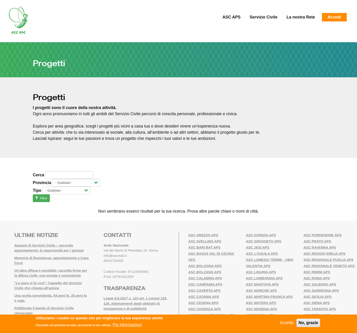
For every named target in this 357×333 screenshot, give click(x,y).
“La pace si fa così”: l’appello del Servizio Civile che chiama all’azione (48, 285)
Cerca (38, 175)
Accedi (334, 17)
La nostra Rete (301, 17)
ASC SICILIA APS (317, 297)
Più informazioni (127, 325)
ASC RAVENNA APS (319, 247)
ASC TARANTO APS (319, 309)
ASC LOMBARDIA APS (264, 278)
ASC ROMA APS (316, 278)
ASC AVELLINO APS (204, 241)
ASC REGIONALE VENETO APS (329, 266)
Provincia (42, 182)
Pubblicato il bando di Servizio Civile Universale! (44, 310)
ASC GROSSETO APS (263, 241)
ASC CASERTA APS (204, 290)
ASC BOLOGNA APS (205, 266)
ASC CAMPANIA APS (205, 284)
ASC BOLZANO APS (204, 272)
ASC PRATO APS (317, 241)
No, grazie (308, 322)
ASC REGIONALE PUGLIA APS (328, 260)
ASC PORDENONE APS (322, 235)
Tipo (37, 190)
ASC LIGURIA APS (261, 272)
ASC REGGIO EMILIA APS (324, 253)
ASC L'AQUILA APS (262, 253)
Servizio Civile (263, 17)
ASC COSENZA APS (204, 309)
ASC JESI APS (257, 247)
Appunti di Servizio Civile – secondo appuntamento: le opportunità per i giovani (49, 247)
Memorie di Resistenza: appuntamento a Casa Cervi (51, 260)
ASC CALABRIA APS (205, 278)
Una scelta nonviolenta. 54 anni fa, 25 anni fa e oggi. (50, 298)
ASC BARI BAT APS (204, 247)
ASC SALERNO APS (319, 284)
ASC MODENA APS (261, 309)
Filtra (41, 198)
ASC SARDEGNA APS (321, 290)
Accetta (286, 322)
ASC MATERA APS (261, 303)
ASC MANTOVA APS (262, 284)
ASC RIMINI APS (316, 272)
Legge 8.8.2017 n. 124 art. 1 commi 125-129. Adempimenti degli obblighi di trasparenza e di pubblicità (135, 303)
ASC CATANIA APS (203, 297)
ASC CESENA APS (203, 303)
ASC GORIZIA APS (261, 235)
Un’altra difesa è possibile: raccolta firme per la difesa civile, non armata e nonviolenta (50, 273)
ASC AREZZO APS (203, 235)
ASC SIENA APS (316, 303)
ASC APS (231, 17)
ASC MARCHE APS (261, 290)
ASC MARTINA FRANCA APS (269, 297)
